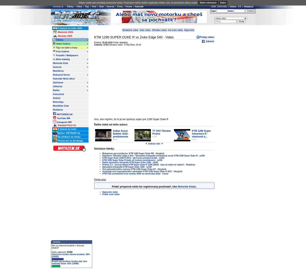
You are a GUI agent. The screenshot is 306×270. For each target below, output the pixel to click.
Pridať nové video (111, 194)
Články (70, 7)
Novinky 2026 (62, 36)
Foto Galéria (70, 51)
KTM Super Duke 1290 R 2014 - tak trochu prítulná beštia (129, 158)
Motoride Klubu (187, 186)
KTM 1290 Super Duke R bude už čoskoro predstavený (128, 160)
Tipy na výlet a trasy (70, 47)
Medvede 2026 (63, 32)
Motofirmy (58, 71)
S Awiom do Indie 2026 (67, 28)
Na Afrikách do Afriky (67, 137)
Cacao (165, 174)
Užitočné (70, 86)
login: (213, 11)
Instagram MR (62, 121)
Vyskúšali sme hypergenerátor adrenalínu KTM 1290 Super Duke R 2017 (137, 171)
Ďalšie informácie (208, 3)
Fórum (129, 7)
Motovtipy (58, 102)
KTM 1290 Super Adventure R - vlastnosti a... (201, 133)
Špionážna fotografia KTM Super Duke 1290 (123, 167)
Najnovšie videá (110, 192)
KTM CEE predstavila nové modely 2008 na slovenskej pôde (131, 174)
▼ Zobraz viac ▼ (154, 143)
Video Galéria (70, 43)
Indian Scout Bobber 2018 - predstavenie (121, 133)
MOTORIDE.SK (63, 113)
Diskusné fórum (70, 74)
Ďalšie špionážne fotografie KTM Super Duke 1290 (127, 162)
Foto (94, 7)
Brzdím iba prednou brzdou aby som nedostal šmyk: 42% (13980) (69, 263)
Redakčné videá (130, 30)
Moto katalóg (70, 59)
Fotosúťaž (58, 94)
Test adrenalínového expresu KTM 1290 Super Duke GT (129, 169)
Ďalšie (70, 90)
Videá (79, 7)
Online (233, 7)
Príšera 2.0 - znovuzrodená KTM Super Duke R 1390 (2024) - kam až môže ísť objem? (143, 165)
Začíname (70, 82)
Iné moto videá (175, 30)
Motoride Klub (70, 63)
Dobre (223, 3)
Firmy (120, 7)
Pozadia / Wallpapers (65, 55)
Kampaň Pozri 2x (64, 125)
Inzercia (110, 7)
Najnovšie (189, 30)
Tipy (87, 7)
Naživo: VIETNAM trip (66, 133)
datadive (124, 42)
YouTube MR (61, 117)
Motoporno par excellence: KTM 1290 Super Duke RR (128, 153)
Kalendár (139, 7)
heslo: (231, 11)
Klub (101, 7)
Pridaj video (207, 37)
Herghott (160, 153)
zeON (202, 156)
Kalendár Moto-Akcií (64, 78)
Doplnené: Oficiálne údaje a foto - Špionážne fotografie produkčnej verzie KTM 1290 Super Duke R (150, 156)
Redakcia (248, 7)
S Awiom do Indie (64, 129)
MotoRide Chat (61, 106)
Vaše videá (145, 30)
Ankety (57, 98)
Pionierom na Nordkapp (68, 141)
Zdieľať (209, 41)
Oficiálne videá (159, 30)
